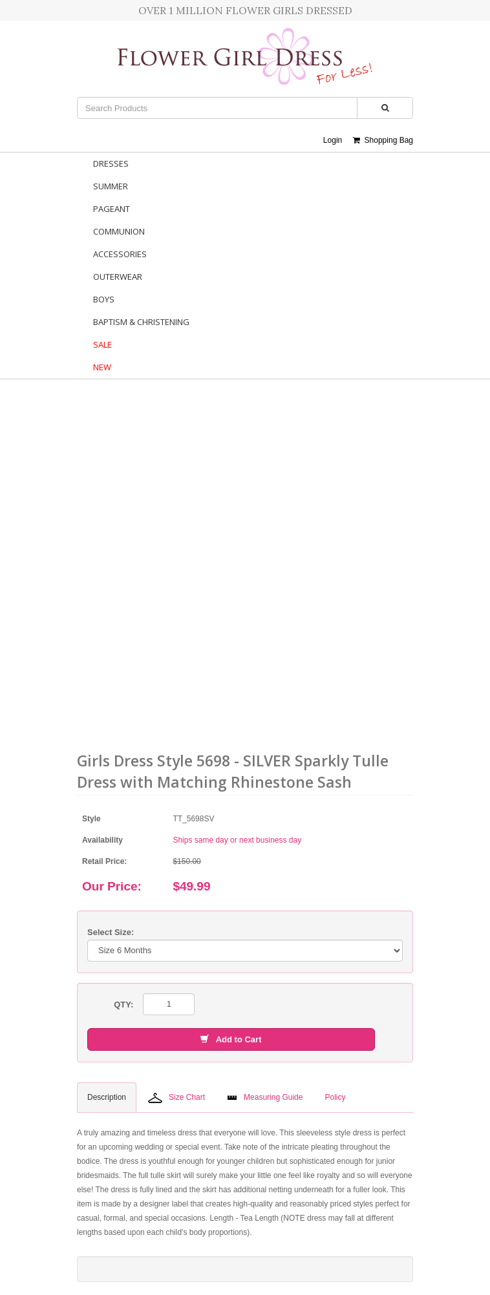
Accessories (120, 254)
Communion (119, 231)
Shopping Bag (383, 140)
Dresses (111, 163)
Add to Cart (230, 1039)
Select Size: (110, 932)
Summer (110, 186)
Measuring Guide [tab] (265, 1097)
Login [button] (332, 140)
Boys (103, 299)
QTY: (123, 1004)
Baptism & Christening (141, 322)
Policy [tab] (335, 1097)
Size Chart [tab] (176, 1098)
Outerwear (117, 276)
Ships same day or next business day (237, 840)
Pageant (111, 209)
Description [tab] (106, 1097)
